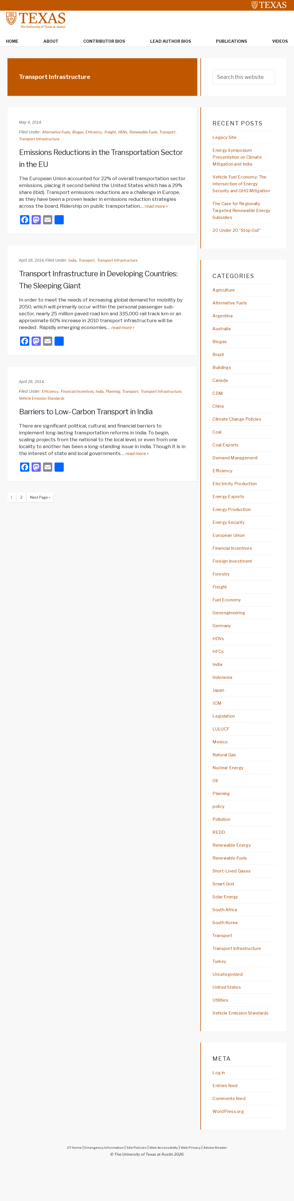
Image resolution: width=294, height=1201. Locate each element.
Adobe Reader (221, 1183)
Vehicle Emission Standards (72, 398)
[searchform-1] (243, 77)
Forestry (222, 591)
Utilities (222, 1027)
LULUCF (222, 750)
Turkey (220, 987)
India (72, 260)
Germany (223, 644)
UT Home (68, 1183)
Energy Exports (231, 512)
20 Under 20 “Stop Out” (240, 241)
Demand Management (239, 472)
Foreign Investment (236, 578)
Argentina (224, 327)
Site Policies (135, 1183)
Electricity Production (238, 499)
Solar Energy (227, 921)
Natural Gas (226, 776)
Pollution (223, 842)
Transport (28, 139)
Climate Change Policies (241, 433)
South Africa (227, 934)
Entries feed (227, 1120)
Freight (117, 132)
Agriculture (226, 301)
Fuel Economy (229, 618)
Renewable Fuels (153, 132)
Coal (217, 446)
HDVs (131, 132)
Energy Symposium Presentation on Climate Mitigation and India (241, 158)
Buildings (223, 380)
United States (229, 1014)
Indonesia (223, 697)
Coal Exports (227, 459)
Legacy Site (226, 138)
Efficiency (99, 132)
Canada (221, 393)
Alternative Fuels (57, 132)
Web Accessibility (164, 1183)
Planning (121, 391)
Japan (219, 710)
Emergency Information (100, 1183)
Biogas (81, 132)
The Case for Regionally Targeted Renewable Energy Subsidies (240, 221)
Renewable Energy (234, 868)
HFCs (218, 670)
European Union (231, 552)
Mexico (221, 763)
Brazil (219, 367)
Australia (223, 340)
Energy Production (235, 525)
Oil (215, 802)
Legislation (225, 736)
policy (219, 829)
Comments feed (231, 1133)
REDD (219, 855)
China (219, 420)
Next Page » (40, 499)
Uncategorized (230, 1000)
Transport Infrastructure (61, 139)
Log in (219, 1107)
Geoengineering (231, 631)
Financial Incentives (81, 391)
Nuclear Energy (230, 789)
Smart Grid (225, 908)
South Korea (227, 948)
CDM (218, 406)
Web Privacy (194, 1183)
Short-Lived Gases (234, 895)
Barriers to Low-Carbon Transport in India (93, 412)
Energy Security (231, 538)
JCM (217, 723)
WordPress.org (230, 1147)
